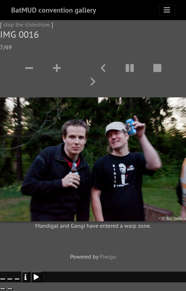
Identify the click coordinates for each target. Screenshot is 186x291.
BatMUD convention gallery (53, 10)
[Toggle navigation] (167, 10)
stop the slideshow (26, 24)
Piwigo (107, 256)
